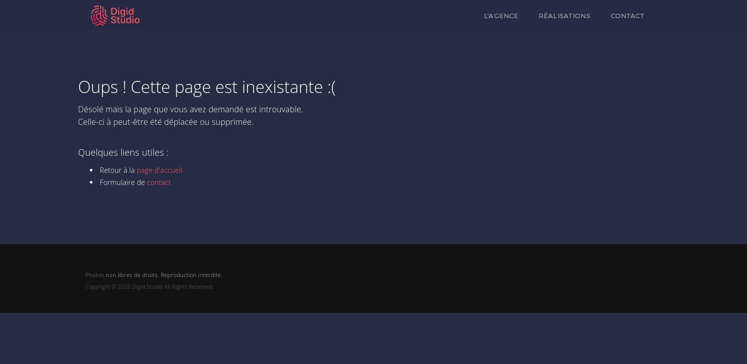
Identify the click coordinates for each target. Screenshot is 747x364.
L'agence (501, 16)
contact (159, 182)
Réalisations (564, 16)
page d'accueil (159, 170)
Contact (628, 16)
